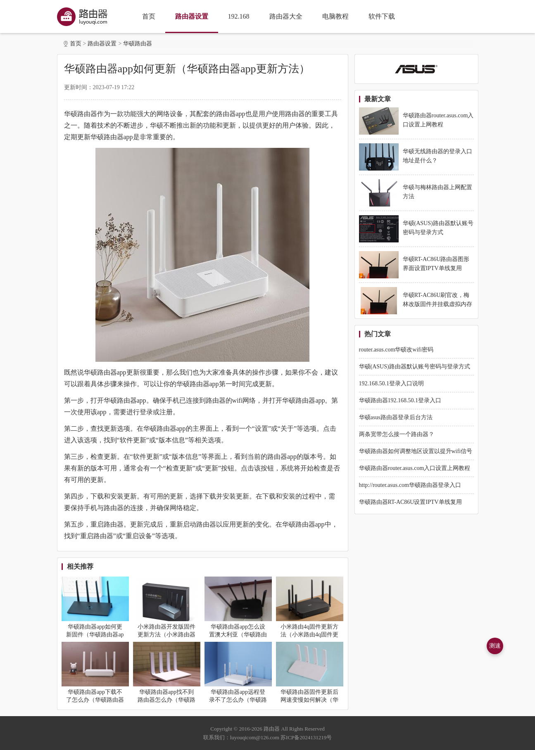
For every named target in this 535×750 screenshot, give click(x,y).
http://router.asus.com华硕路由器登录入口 (410, 485)
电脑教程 (335, 16)
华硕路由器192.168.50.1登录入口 (400, 400)
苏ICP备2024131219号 (306, 737)
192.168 (239, 16)
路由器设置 (191, 16)
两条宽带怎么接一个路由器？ (396, 434)
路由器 (272, 729)
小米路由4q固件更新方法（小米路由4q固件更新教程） (309, 635)
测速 (495, 646)
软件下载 (382, 16)
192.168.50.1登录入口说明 (391, 383)
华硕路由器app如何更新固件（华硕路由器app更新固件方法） (95, 635)
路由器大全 (285, 16)
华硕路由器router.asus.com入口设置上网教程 (415, 468)
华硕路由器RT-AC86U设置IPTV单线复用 (410, 502)
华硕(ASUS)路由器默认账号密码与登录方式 (414, 366)
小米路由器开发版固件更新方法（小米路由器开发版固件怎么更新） (166, 635)
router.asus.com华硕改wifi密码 (396, 350)
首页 (148, 16)
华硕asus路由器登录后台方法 (396, 417)
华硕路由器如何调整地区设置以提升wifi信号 (416, 451)
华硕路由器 (137, 43)
